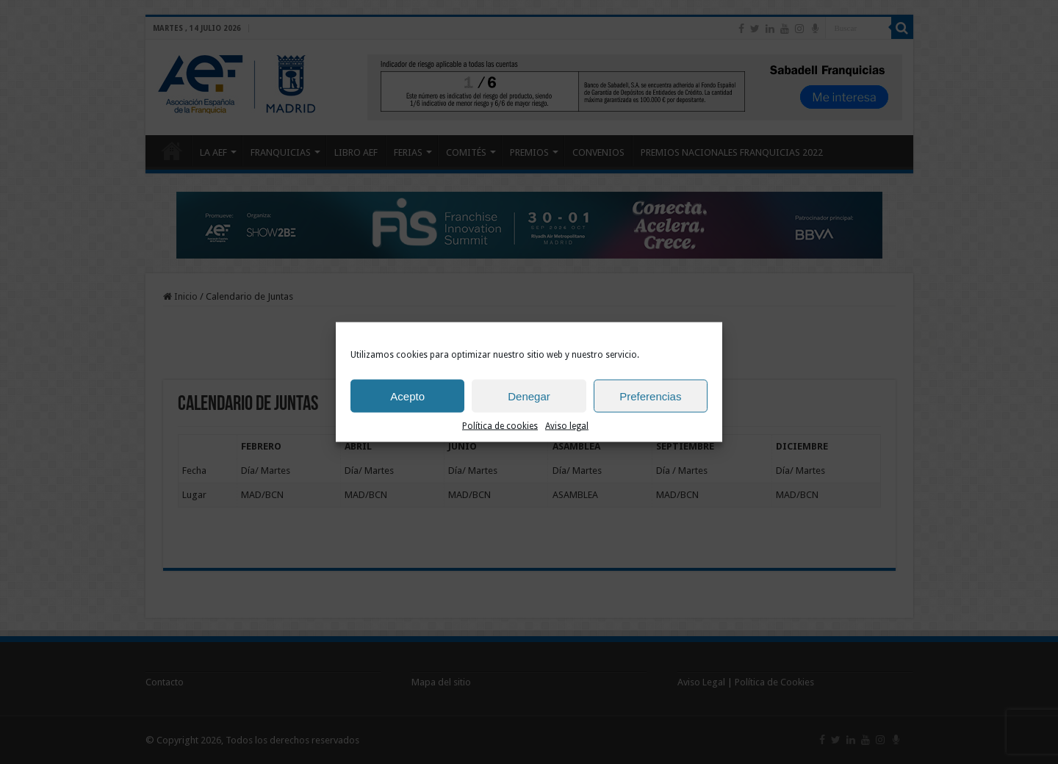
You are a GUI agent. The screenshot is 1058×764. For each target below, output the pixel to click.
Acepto (407, 395)
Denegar (529, 395)
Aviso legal (567, 426)
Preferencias (650, 395)
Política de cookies (500, 426)
